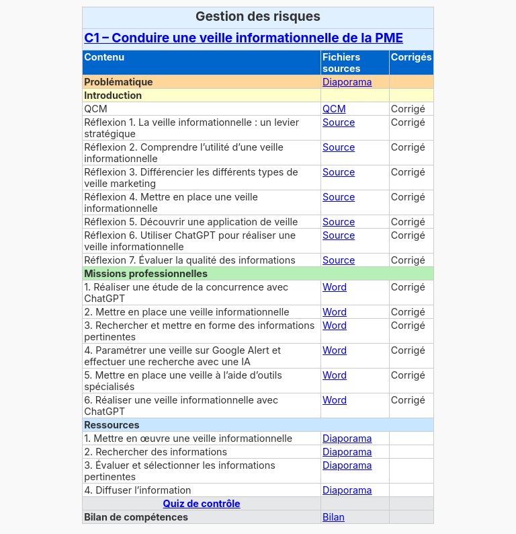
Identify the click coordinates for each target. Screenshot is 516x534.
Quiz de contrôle (202, 503)
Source (338, 122)
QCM (334, 108)
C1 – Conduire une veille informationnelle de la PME (243, 38)
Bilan (333, 517)
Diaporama (347, 81)
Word (334, 287)
